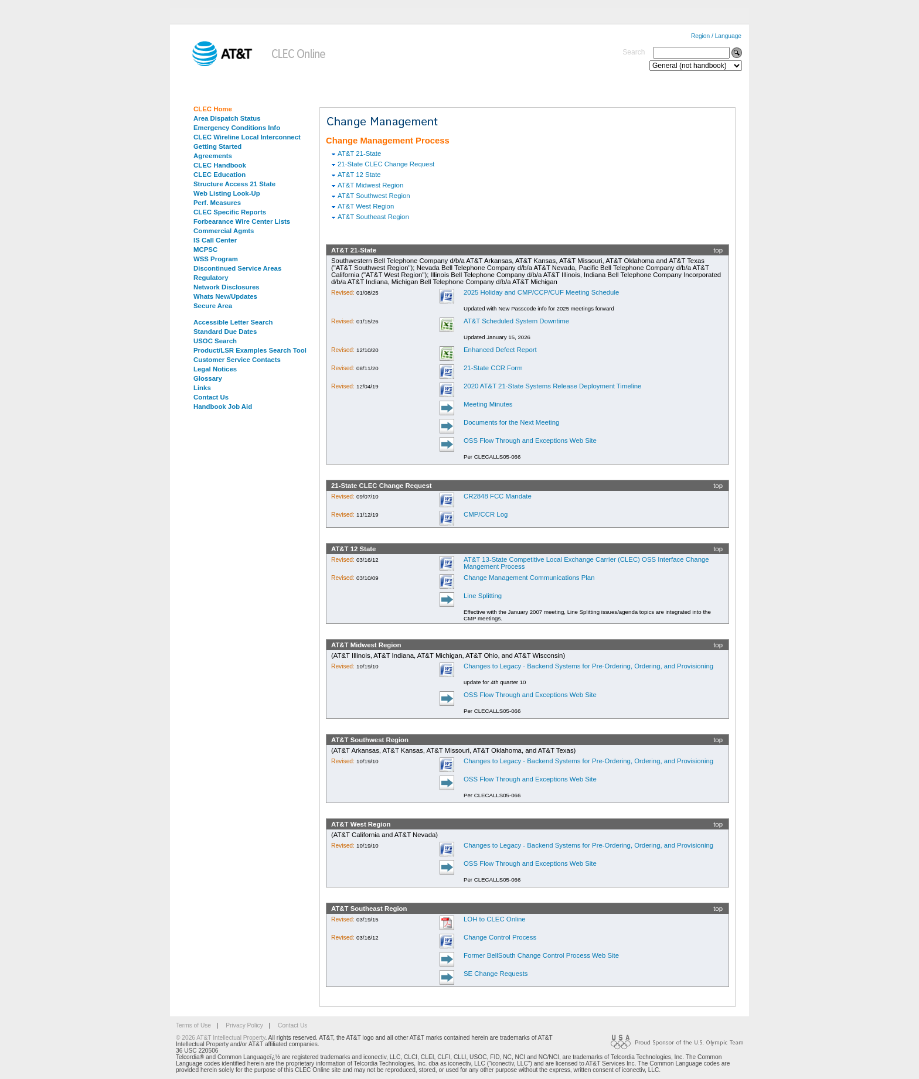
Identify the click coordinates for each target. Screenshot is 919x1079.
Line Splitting (483, 595)
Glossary (207, 378)
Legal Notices (215, 369)
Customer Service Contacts (237, 359)
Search (633, 52)
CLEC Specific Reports (229, 212)
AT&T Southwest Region (374, 195)
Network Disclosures (226, 287)
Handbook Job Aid (222, 406)
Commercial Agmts (223, 230)
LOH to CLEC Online (495, 919)
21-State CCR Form (493, 367)
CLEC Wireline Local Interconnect (247, 137)
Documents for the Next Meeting (511, 422)
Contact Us (211, 397)
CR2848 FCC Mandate (498, 496)
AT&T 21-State (359, 153)
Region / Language (716, 36)
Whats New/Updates (225, 296)
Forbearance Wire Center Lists (241, 221)
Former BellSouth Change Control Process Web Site (541, 955)
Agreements (212, 155)
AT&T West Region (366, 206)
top (718, 250)
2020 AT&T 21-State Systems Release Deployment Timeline (552, 386)
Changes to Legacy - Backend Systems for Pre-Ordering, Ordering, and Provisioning (588, 666)
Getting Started (217, 146)
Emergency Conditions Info (236, 127)
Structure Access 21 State (234, 183)
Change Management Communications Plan (529, 577)
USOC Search (215, 340)
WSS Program (215, 258)
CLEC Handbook (219, 165)
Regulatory (211, 277)
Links (202, 387)
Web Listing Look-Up (226, 193)
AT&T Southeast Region (373, 216)
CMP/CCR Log (486, 514)
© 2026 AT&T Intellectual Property (220, 1037)
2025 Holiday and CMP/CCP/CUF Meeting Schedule (541, 292)
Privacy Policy (244, 1025)
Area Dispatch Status (227, 118)
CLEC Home (212, 108)
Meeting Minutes (488, 404)
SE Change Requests (496, 973)
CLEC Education (219, 174)
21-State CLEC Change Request (386, 164)
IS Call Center (215, 240)
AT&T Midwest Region (370, 185)
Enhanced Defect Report (500, 349)
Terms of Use (193, 1025)
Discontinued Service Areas (237, 268)
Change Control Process (500, 937)
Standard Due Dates (225, 331)
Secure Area (212, 305)
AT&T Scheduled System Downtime (516, 321)
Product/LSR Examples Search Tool (250, 350)
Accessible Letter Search (233, 322)
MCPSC (205, 249)
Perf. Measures (217, 202)
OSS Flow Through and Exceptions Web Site (530, 440)
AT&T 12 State (359, 174)
